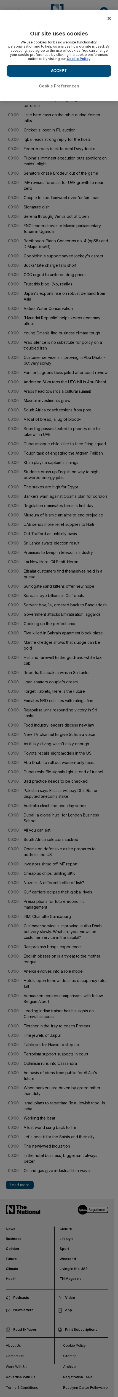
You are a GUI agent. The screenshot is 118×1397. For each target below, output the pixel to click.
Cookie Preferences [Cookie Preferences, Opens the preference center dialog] (59, 86)
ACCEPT (59, 70)
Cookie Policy (78, 59)
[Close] (109, 18)
